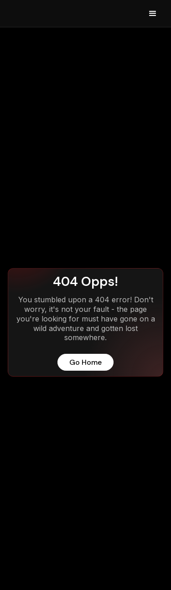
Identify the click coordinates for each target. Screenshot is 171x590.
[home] (26, 13)
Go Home (85, 362)
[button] (153, 14)
